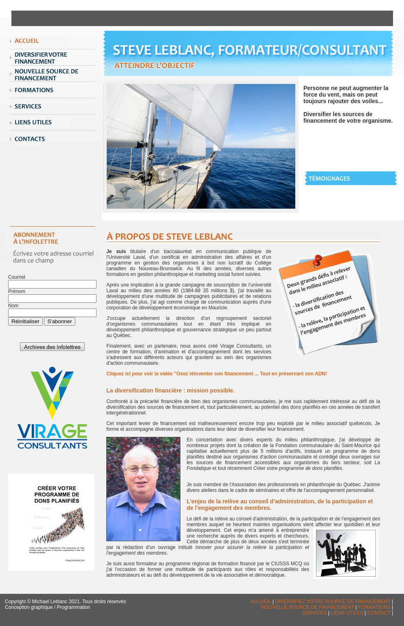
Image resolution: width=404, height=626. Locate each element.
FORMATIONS (374, 607)
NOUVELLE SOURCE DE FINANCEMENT (308, 607)
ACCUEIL (260, 601)
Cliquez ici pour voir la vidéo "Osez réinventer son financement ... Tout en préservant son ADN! (216, 374)
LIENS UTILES (347, 613)
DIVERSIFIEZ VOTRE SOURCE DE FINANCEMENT (333, 601)
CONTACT (379, 613)
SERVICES (314, 613)
